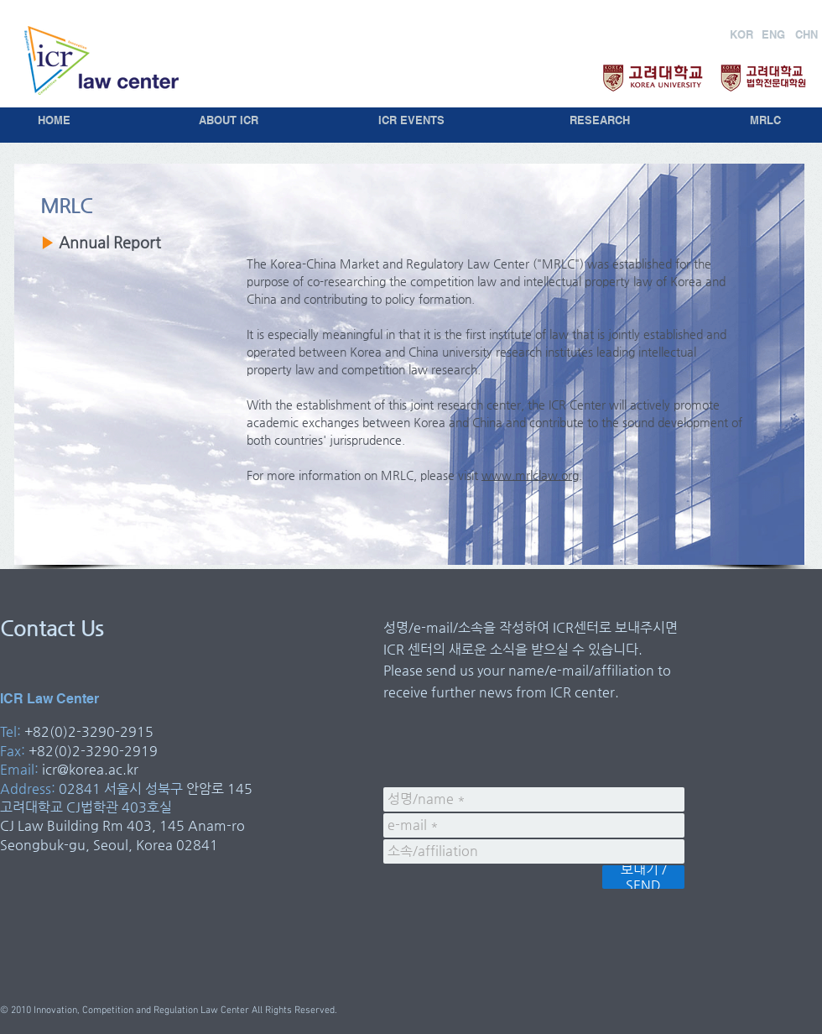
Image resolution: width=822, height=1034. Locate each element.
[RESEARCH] (600, 120)
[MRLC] (765, 120)
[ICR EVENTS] (411, 120)
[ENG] (773, 34)
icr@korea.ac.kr (90, 769)
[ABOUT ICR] (228, 120)
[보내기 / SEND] (643, 877)
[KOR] (741, 34)
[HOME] (54, 120)
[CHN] (806, 34)
